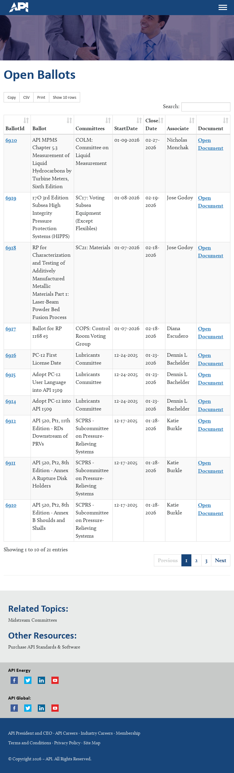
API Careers (66, 733)
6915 (10, 374)
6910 (10, 505)
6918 (10, 247)
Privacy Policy (67, 743)
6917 (10, 328)
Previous (168, 560)
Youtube (55, 680)
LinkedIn (41, 708)
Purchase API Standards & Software (44, 647)
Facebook (14, 680)
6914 (10, 401)
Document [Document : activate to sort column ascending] (210, 128)
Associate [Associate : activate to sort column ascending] (178, 128)
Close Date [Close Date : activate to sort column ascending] (151, 124)
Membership (128, 733)
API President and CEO (30, 733)
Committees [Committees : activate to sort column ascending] (90, 128)
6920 (11, 140)
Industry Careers (97, 733)
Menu (222, 6)
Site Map (91, 743)
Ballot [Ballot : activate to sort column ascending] (39, 128)
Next (220, 560)
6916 (10, 355)
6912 (10, 420)
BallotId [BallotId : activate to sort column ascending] (14, 128)
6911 (10, 462)
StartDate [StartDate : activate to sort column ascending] (126, 128)
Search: (196, 106)
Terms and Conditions (29, 743)
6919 (10, 198)
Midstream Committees (32, 620)
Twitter (27, 680)
